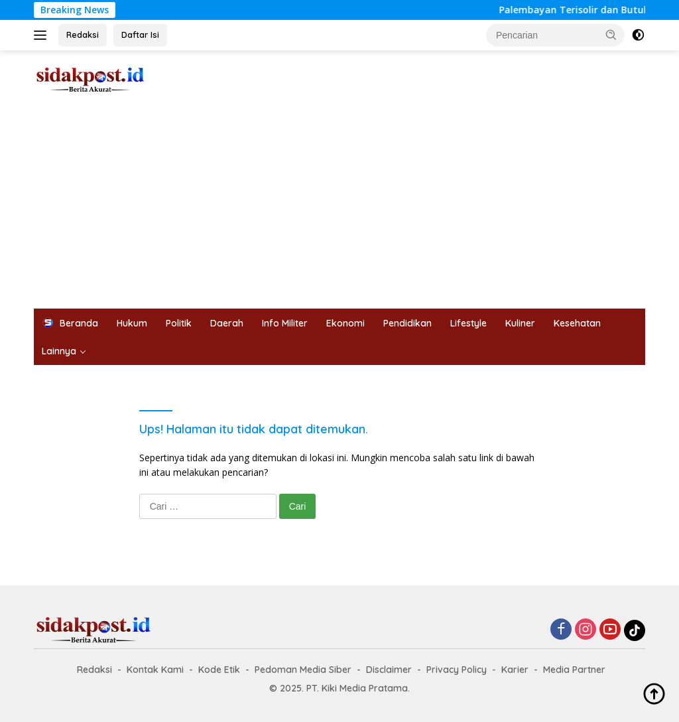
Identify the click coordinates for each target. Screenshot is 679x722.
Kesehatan (577, 323)
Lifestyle (468, 323)
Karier (514, 670)
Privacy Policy (456, 670)
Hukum (132, 323)
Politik (179, 323)
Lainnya (59, 351)
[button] (611, 34)
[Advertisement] (339, 209)
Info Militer (285, 323)
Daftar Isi (140, 34)
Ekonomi (345, 323)
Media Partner (574, 670)
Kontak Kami (155, 670)
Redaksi (82, 34)
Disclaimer (389, 670)
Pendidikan (407, 323)
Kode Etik (219, 670)
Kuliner (520, 323)
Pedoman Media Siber (303, 670)
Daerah (226, 323)
